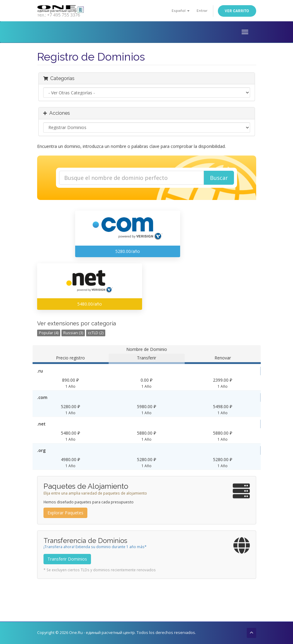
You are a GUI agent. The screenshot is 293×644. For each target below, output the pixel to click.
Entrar (202, 10)
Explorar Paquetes (65, 513)
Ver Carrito (237, 11)
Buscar (219, 177)
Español (181, 10)
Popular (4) (48, 332)
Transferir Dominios (67, 559)
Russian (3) (73, 332)
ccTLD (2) (95, 332)
